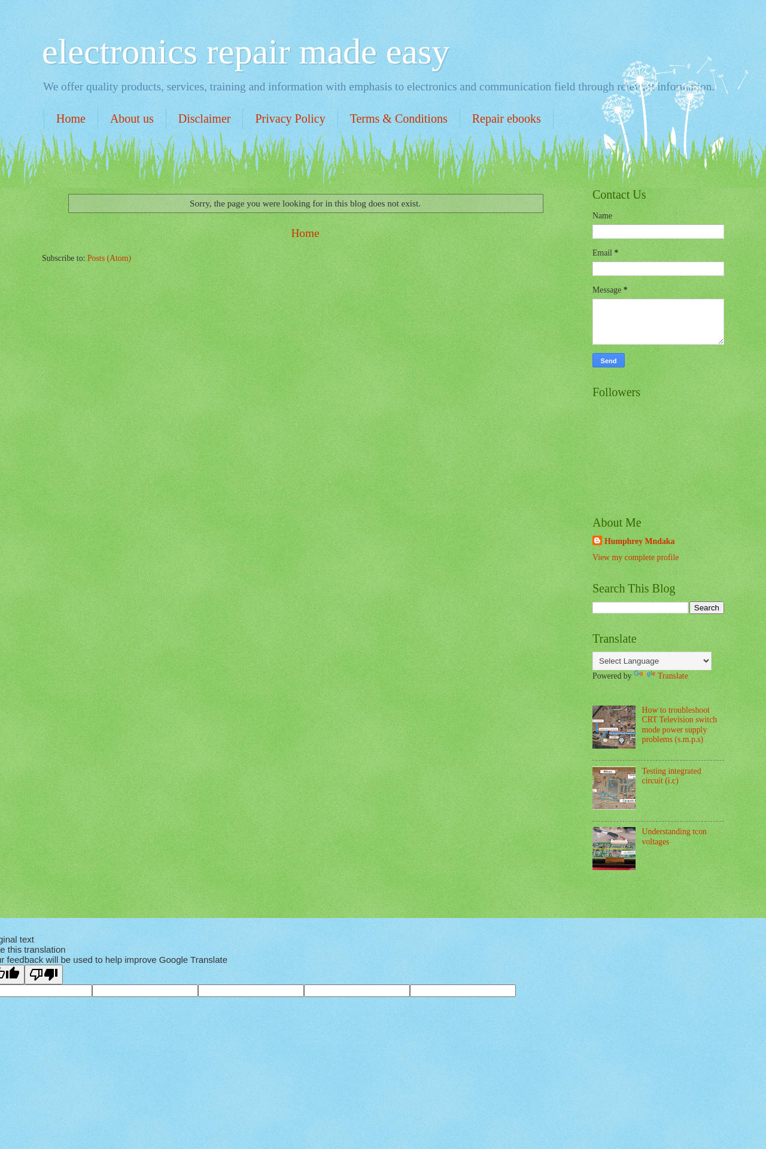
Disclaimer (204, 118)
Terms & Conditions (399, 118)
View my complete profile (635, 557)
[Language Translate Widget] (652, 661)
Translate (661, 675)
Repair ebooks (506, 118)
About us (132, 118)
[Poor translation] (44, 974)
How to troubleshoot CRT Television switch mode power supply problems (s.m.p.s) (680, 725)
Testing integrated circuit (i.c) (671, 776)
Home (71, 118)
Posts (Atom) (109, 258)
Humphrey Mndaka (639, 541)
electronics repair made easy (245, 51)
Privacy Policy (290, 118)
